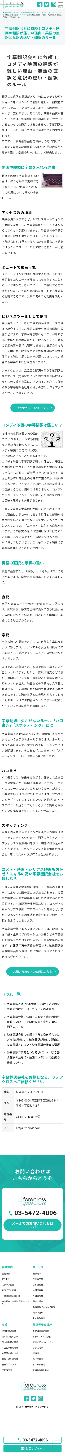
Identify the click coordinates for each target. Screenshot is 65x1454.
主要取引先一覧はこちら (32, 408)
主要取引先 (7, 1369)
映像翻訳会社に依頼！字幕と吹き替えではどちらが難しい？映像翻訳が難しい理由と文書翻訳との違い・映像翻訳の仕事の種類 (33, 1039)
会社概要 (6, 1273)
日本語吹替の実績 (10, 1342)
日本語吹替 (38, 1284)
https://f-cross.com (28, 1128)
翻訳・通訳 (38, 1301)
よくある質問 (39, 1318)
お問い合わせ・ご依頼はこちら (32, 971)
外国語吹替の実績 (10, 1353)
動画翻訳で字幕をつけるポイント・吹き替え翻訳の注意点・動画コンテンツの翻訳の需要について (33, 1057)
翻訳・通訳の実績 (10, 1358)
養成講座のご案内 (41, 1330)
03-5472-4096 (25, 1116)
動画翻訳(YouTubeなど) (44, 1306)
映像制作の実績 (9, 1330)
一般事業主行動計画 (11, 1295)
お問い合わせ (32, 1448)
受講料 (36, 1353)
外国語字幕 (38, 1290)
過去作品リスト (9, 1364)
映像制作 (37, 1273)
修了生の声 (38, 1358)
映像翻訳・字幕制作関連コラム (15, 1302)
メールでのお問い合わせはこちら (32, 1225)
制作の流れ (38, 1312)
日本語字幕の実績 (10, 1336)
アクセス (6, 1278)
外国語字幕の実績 (21, 945)
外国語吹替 (38, 1295)
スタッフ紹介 (8, 1284)
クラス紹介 (38, 1347)
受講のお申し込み (41, 1369)
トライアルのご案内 (42, 1336)
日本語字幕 (38, 1278)
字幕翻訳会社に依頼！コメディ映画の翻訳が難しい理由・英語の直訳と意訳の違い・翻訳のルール (33, 1022)
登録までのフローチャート (45, 1342)
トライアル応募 (9, 1290)
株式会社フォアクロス (37, 1407)
